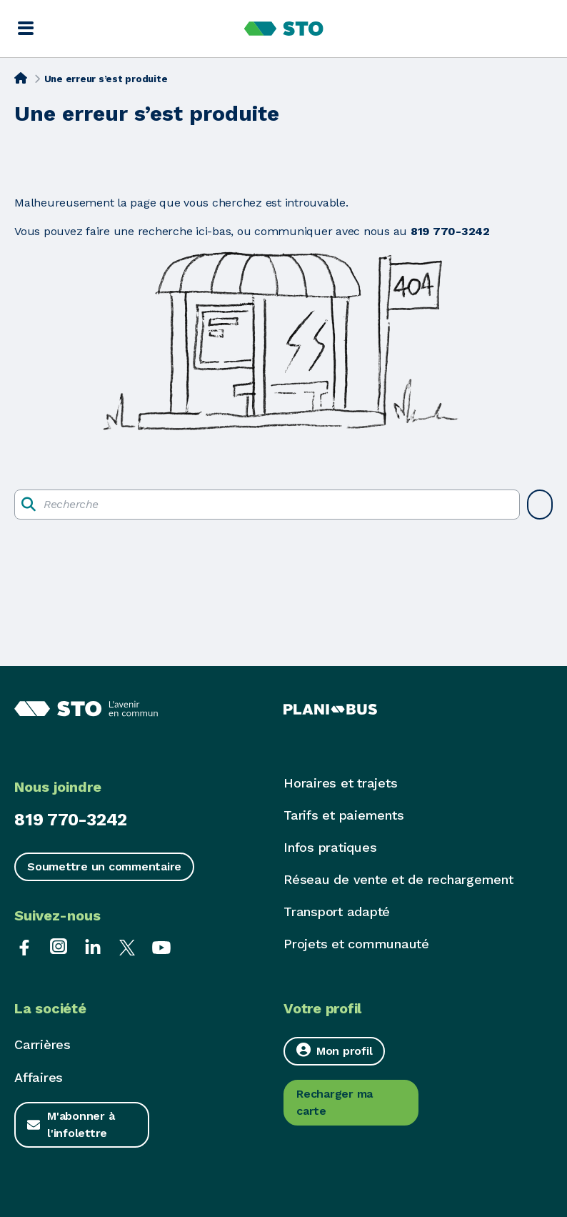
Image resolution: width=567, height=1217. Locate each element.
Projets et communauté (356, 943)
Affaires (38, 1077)
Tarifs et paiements (343, 815)
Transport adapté (337, 911)
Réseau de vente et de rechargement (398, 879)
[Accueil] (20, 77)
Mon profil (334, 1050)
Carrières (42, 1044)
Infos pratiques (330, 847)
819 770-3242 (70, 820)
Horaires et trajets (340, 782)
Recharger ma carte (334, 1102)
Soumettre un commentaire (104, 866)
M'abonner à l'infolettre (80, 1124)
